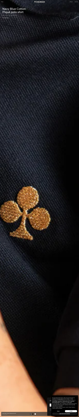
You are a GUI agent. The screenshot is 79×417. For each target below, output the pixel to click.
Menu (2, 1)
